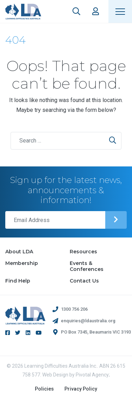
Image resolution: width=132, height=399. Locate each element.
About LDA (19, 251)
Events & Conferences (86, 266)
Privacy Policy (80, 389)
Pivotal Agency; (93, 375)
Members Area (95, 11)
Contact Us (84, 281)
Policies (44, 389)
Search (76, 11)
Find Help (17, 281)
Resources (83, 251)
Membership (21, 263)
